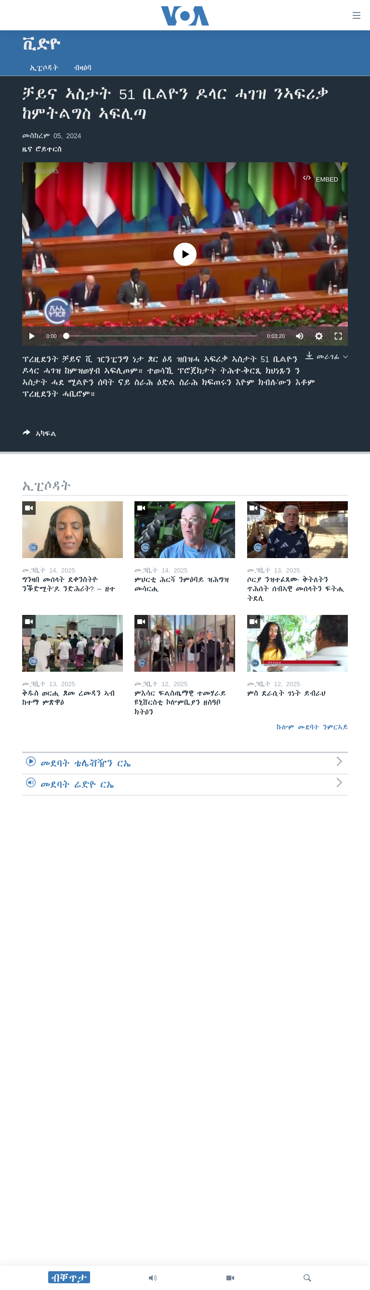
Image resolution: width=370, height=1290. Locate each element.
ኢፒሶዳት (44, 68)
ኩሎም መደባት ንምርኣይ (312, 727)
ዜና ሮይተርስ (42, 149)
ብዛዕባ (83, 68)
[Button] (39, 435)
